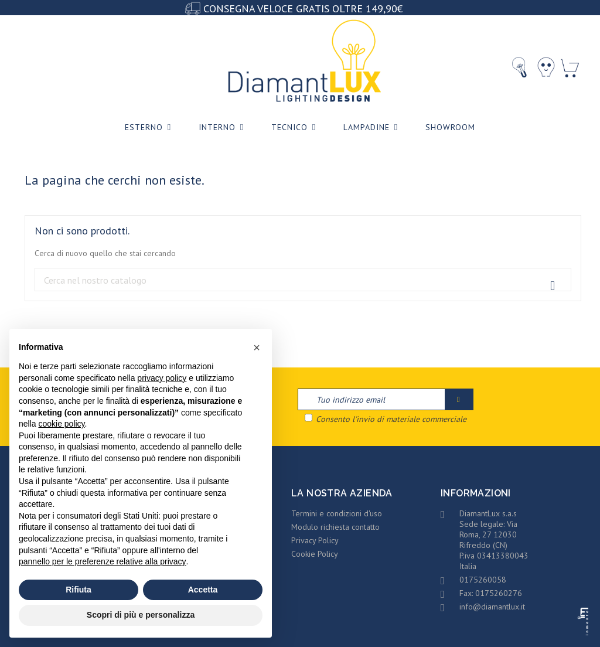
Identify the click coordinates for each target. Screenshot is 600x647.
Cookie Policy (314, 554)
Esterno (150, 127)
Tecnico (295, 127)
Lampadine (372, 127)
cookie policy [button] (61, 423)
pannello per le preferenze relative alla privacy (102, 561)
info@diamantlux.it (492, 606)
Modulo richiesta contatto (335, 527)
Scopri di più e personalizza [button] (141, 614)
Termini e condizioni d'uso (336, 513)
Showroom (450, 127)
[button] (256, 347)
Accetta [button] (203, 589)
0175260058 (482, 579)
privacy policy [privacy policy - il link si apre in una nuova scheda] (161, 378)
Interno (223, 127)
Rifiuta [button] (78, 589)
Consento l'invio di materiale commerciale (385, 418)
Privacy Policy (315, 540)
